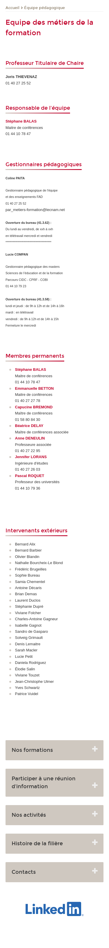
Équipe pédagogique (44, 8)
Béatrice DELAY (29, 426)
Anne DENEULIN (30, 438)
